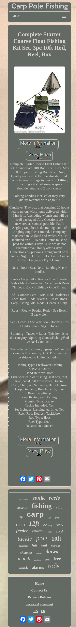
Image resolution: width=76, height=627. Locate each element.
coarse (37, 530)
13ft (20, 517)
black (23, 567)
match (24, 558)
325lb (59, 525)
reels (54, 498)
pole (41, 538)
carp (35, 515)
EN (35, 611)
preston (24, 499)
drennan (23, 545)
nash (20, 524)
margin (55, 545)
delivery (47, 525)
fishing (42, 506)
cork (49, 531)
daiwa (52, 551)
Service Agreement (39, 604)
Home (39, 583)
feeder (22, 530)
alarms (38, 567)
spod (59, 531)
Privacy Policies (39, 597)
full (34, 545)
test (49, 518)
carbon (37, 560)
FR (43, 611)
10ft (56, 538)
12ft (34, 523)
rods (54, 566)
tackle (25, 538)
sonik (39, 498)
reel (47, 559)
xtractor (22, 508)
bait (44, 545)
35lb (59, 507)
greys (57, 517)
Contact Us (39, 590)
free (57, 558)
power (39, 553)
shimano (26, 552)
